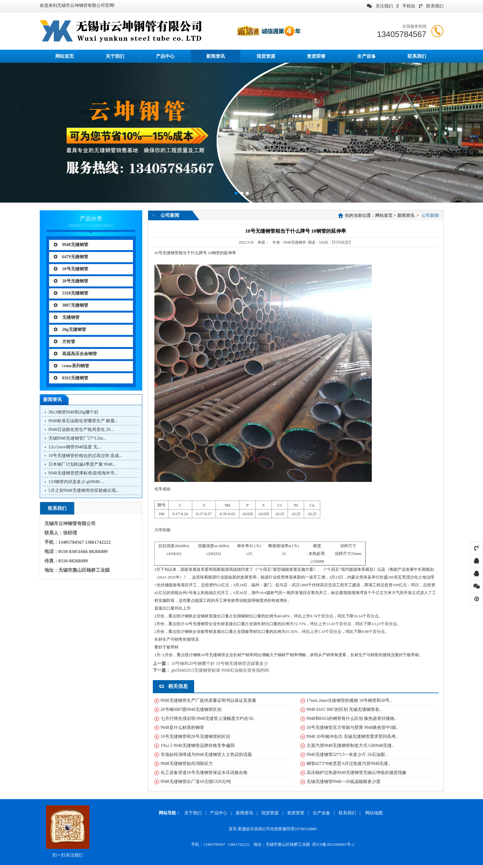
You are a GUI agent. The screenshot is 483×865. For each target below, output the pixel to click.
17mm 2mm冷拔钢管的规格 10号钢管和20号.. (349, 700)
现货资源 (266, 56)
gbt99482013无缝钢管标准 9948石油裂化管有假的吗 (220, 670)
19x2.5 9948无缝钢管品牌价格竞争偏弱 (198, 745)
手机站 (406, 6)
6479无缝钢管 (71, 256)
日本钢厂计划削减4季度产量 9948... (82, 464)
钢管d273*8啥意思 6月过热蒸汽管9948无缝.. (348, 763)
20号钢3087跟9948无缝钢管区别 (191, 709)
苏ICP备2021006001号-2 (333, 844)
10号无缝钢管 (71, 269)
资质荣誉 (316, 56)
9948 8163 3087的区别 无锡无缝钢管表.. (344, 709)
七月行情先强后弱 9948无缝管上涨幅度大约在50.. (208, 718)
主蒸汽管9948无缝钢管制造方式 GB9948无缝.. (350, 745)
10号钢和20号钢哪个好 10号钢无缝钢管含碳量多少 (219, 663)
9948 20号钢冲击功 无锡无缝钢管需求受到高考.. (352, 736)
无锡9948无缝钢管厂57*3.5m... (77, 438)
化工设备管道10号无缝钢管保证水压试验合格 (204, 772)
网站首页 (384, 215)
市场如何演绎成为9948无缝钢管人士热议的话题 (206, 754)
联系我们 (431, 6)
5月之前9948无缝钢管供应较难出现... (83, 490)
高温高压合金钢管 (75, 353)
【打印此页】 (341, 242)
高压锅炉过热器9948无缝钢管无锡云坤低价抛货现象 (357, 772)
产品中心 (165, 56)
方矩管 (64, 341)
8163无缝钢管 (71, 378)
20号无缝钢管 (71, 281)
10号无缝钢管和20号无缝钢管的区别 (195, 736)
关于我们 (115, 56)
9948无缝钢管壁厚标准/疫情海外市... (83, 473)
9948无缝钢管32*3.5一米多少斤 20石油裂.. (347, 754)
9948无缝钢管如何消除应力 (187, 763)
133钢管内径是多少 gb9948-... (76, 481)
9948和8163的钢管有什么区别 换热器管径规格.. (352, 718)
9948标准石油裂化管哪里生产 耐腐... (83, 421)
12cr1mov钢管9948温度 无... (74, 447)
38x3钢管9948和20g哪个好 (73, 412)
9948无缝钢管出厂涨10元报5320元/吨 (196, 781)
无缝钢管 (67, 317)
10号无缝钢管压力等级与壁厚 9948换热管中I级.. (352, 727)
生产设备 (366, 56)
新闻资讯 (215, 56)
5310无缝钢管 (71, 293)
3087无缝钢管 (71, 305)
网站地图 (374, 813)
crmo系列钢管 (71, 366)
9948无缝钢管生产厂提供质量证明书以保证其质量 (208, 700)
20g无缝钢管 (70, 329)
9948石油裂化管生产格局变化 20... (81, 429)
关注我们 (380, 6)
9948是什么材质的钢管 (182, 727)
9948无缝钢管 (71, 244)
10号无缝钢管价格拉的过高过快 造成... (85, 455)
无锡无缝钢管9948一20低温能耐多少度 (343, 781)
